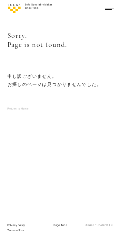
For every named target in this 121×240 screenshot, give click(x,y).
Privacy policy (16, 225)
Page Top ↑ (61, 225)
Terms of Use (16, 230)
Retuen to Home (18, 108)
